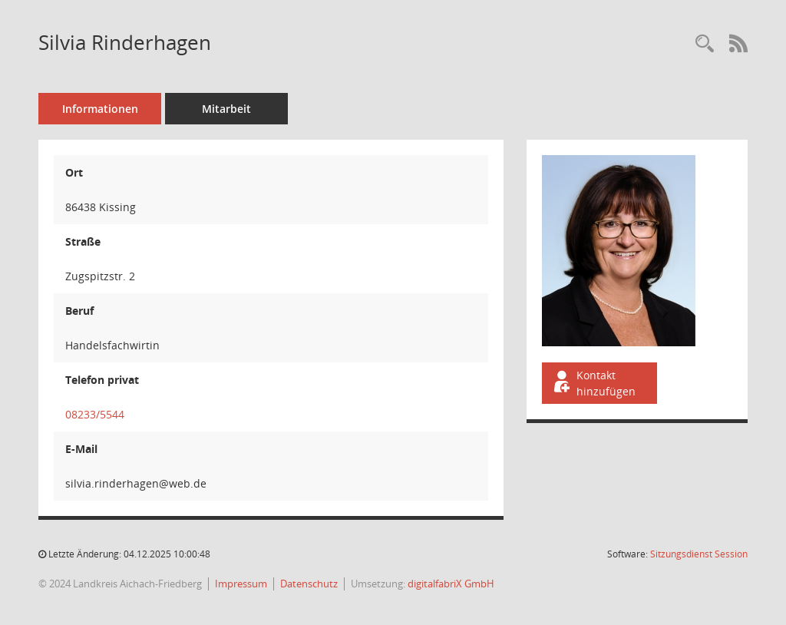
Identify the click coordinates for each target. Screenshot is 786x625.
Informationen (100, 108)
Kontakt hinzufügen (593, 383)
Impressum (241, 583)
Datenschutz (309, 583)
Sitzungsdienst (699, 554)
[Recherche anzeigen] (705, 44)
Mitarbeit (226, 108)
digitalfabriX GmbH (451, 583)
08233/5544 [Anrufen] (94, 414)
